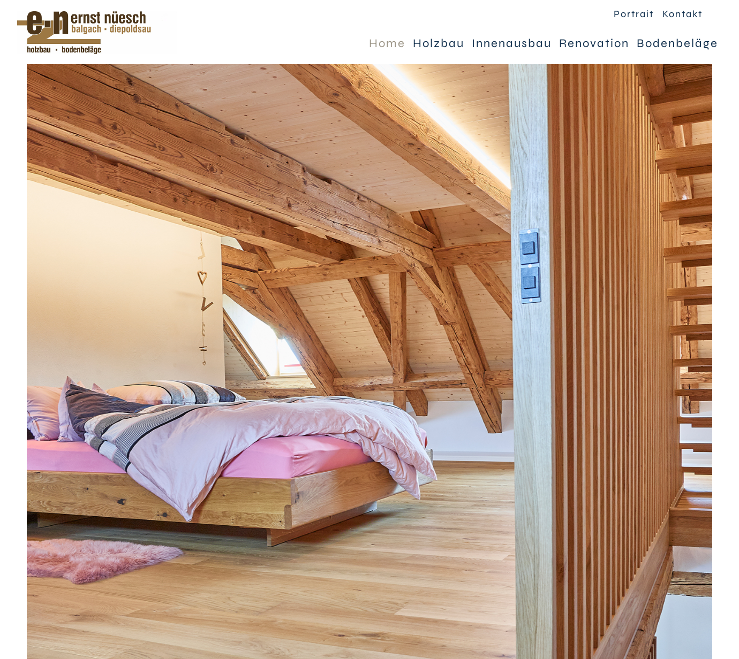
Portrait (634, 14)
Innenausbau (512, 43)
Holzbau (438, 43)
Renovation (594, 43)
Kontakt (682, 14)
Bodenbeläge (677, 43)
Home (387, 43)
